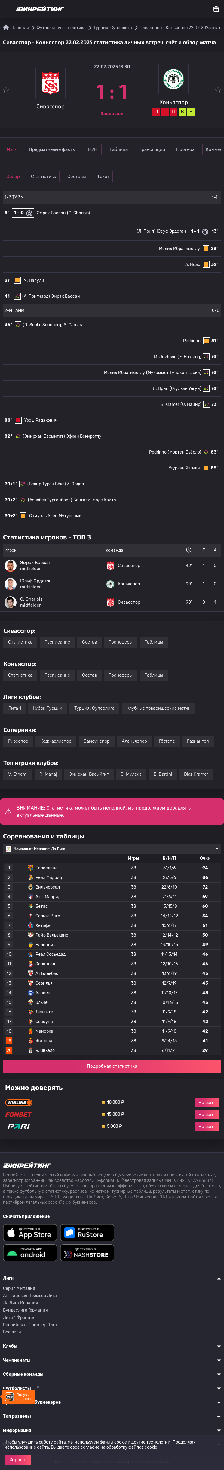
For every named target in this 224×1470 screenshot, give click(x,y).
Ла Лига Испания (20, 1302)
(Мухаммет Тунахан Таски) (173, 372)
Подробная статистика (112, 1066)
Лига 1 (14, 708)
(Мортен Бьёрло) (184, 452)
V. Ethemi (17, 774)
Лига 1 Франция (19, 1317)
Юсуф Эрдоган (171, 231)
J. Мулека (131, 774)
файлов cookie (142, 1447)
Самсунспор (97, 741)
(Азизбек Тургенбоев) (50, 500)
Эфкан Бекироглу (83, 436)
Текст (146, 176)
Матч (21, 149)
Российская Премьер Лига (30, 1324)
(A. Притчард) (36, 296)
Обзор (21, 176)
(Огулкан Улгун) (185, 388)
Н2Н (121, 149)
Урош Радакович (40, 420)
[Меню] (6, 9)
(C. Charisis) (78, 213)
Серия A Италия (19, 1288)
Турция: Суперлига (94, 708)
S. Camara (74, 325)
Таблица (162, 149)
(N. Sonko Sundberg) (43, 325)
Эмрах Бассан (51, 213)
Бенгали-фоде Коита (94, 500)
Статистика (63, 176)
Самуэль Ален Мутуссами (55, 515)
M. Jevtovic (165, 356)
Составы (104, 176)
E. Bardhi (163, 774)
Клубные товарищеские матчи (159, 708)
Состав (89, 642)
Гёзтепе (167, 741)
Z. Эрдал (75, 484)
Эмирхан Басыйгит (89, 774)
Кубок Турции (47, 708)
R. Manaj (48, 774)
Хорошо (17, 1459)
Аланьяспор (134, 741)
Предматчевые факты (71, 149)
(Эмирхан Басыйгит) (44, 436)
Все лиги (12, 1332)
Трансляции (204, 149)
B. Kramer (170, 404)
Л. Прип (160, 388)
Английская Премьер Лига (30, 1295)
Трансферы (121, 642)
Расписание (57, 642)
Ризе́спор (18, 741)
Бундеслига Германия (25, 1310)
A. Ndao (192, 264)
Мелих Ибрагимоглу (179, 248)
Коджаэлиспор (56, 741)
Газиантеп (198, 741)
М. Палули (33, 280)
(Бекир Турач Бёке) (46, 484)
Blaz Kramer (196, 774)
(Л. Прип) (146, 231)
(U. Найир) (191, 404)
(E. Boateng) (189, 356)
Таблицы (154, 642)
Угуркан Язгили (184, 468)
